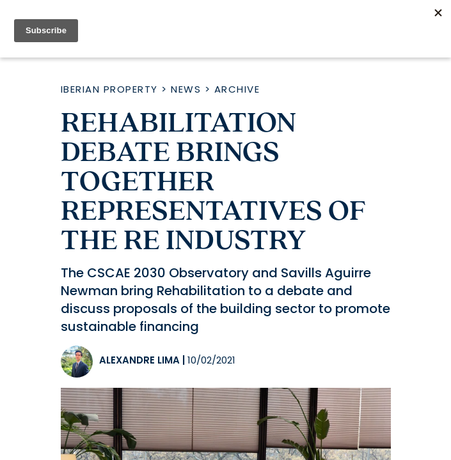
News (186, 89)
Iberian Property (109, 89)
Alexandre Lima (139, 360)
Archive (237, 89)
